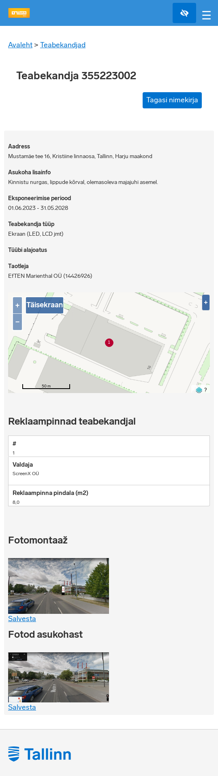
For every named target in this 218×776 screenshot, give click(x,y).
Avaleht (20, 44)
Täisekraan (44, 304)
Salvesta (22, 618)
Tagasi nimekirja (172, 99)
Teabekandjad (62, 44)
